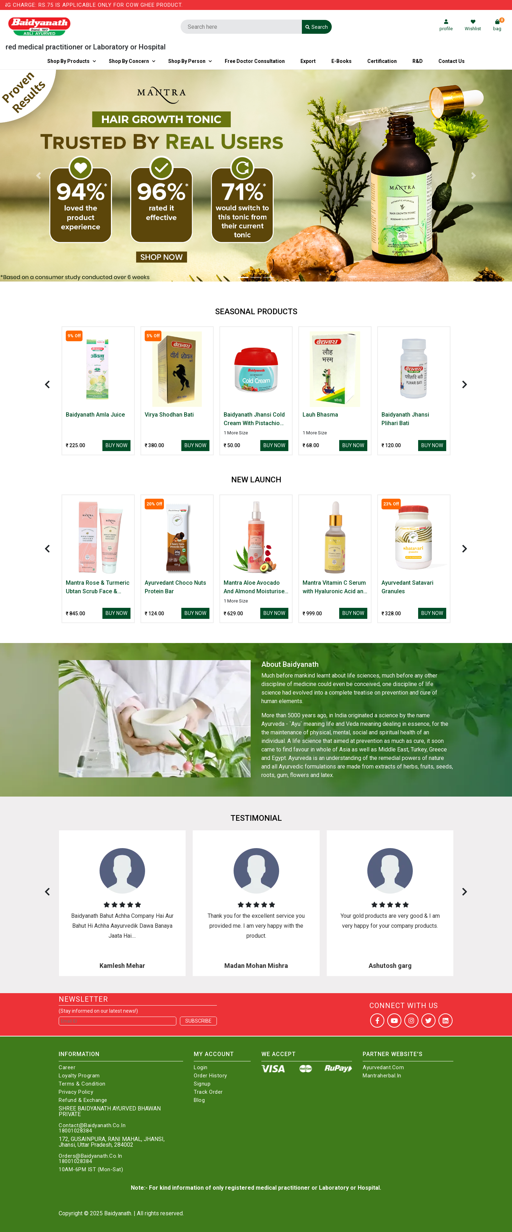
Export (308, 61)
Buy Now (116, 445)
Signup (202, 1084)
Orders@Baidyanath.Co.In (90, 1156)
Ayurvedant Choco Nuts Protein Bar (175, 587)
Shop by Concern (129, 61)
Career (67, 1067)
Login (201, 1067)
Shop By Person (187, 61)
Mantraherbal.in (382, 1075)
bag (499, 25)
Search (316, 27)
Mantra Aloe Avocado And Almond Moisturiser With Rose (255, 587)
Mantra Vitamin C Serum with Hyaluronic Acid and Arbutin (335, 587)
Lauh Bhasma (320, 414)
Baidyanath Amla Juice (95, 414)
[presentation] (47, 384)
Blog (199, 1100)
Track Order (208, 1092)
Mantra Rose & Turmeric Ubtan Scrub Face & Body (97, 587)
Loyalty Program (79, 1075)
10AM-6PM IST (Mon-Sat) (91, 1169)
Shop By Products (68, 61)
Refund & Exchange (83, 1100)
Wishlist (473, 25)
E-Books (341, 61)
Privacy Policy (76, 1092)
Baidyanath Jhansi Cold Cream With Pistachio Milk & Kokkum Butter (254, 419)
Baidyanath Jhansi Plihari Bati (405, 419)
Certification (382, 61)
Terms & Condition (82, 1084)
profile (446, 25)
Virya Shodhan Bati (169, 414)
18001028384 (75, 1131)
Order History (210, 1075)
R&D (417, 61)
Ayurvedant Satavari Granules (407, 587)
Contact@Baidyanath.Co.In (92, 1125)
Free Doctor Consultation (255, 61)
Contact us (451, 61)
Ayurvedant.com (383, 1067)
